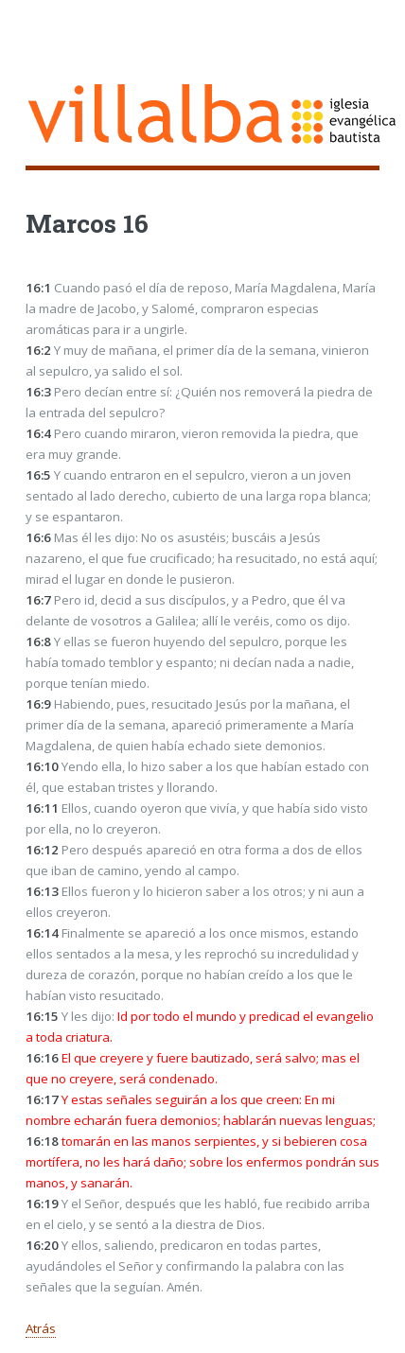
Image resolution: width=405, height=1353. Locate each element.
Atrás (41, 1328)
